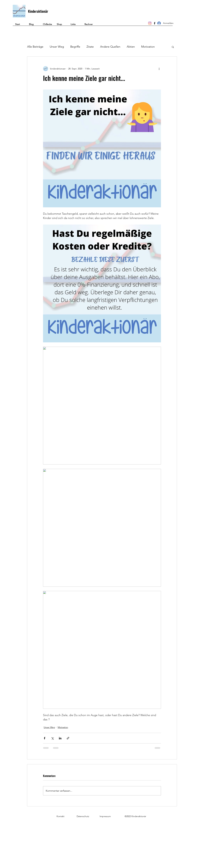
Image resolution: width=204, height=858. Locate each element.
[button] (89, 25)
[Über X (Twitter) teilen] (52, 738)
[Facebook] (154, 23)
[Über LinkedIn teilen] (60, 738)
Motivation (148, 46)
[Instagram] (149, 23)
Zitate (90, 46)
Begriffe (75, 46)
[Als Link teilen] (67, 738)
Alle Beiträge (35, 46)
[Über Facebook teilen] (44, 738)
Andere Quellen (110, 46)
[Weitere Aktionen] (159, 69)
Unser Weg (57, 46)
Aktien (131, 46)
